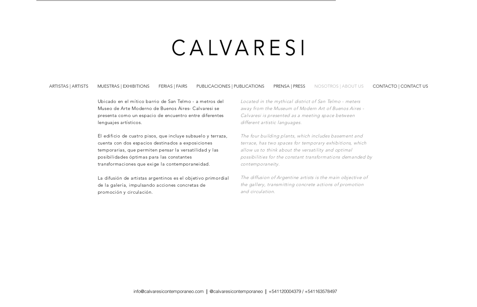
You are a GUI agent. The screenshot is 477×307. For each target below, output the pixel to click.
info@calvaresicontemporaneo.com (169, 291)
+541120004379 (285, 291)
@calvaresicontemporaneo (237, 291)
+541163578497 (321, 291)
